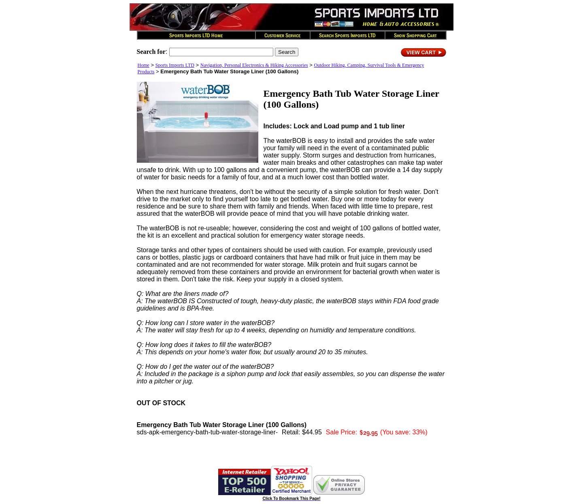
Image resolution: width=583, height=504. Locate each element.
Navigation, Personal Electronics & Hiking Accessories (254, 65)
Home (143, 65)
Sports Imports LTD (174, 65)
